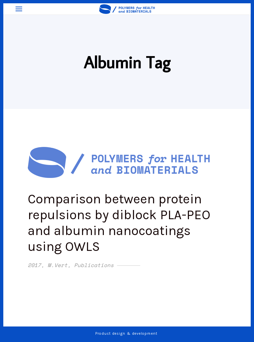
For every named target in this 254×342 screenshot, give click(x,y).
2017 (34, 265)
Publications (94, 265)
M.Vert (57, 265)
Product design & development (127, 333)
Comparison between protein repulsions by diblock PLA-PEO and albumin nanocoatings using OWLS (119, 222)
